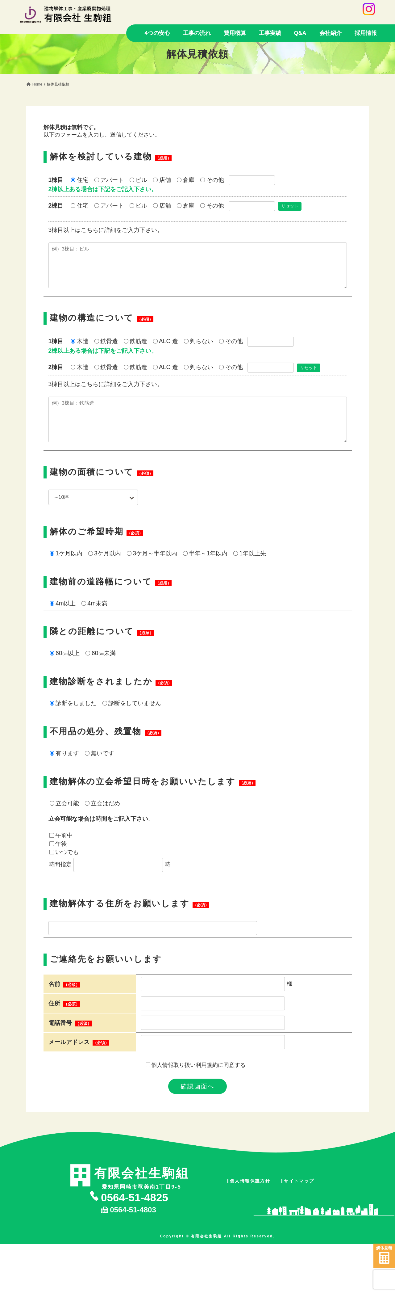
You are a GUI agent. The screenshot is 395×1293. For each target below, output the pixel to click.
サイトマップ (299, 1198)
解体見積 (384, 1255)
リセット (289, 206)
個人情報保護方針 (250, 1198)
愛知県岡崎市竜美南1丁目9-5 (141, 1193)
